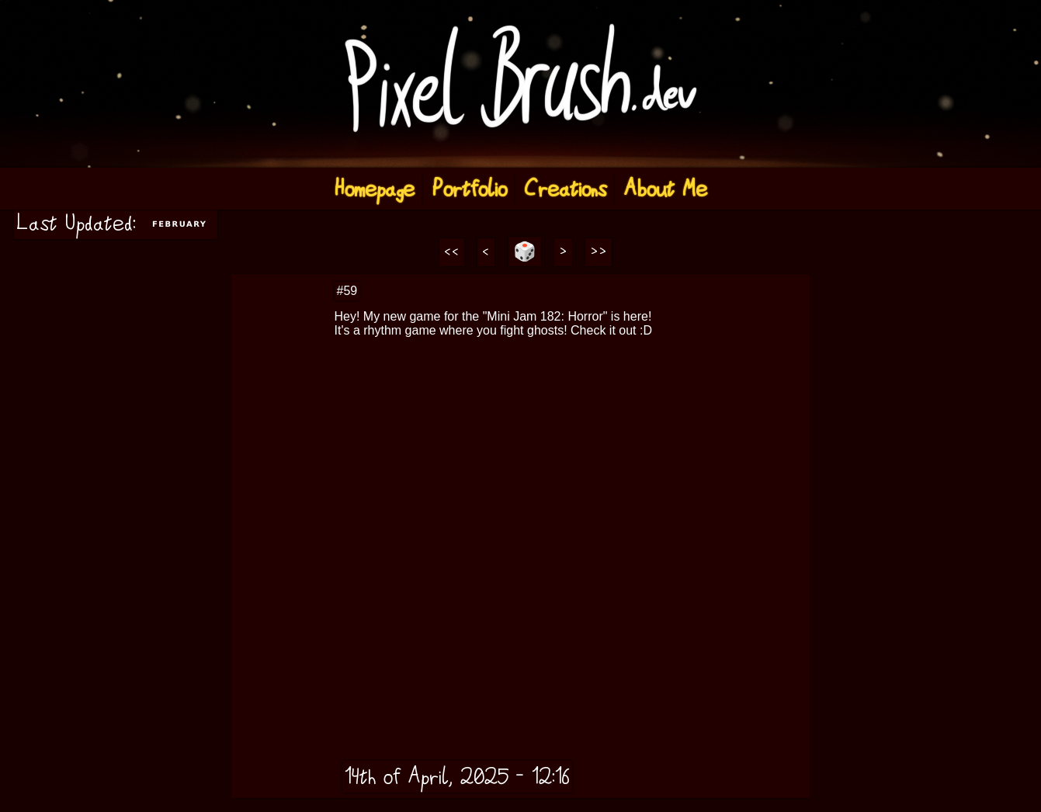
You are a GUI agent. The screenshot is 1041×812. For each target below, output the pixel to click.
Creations (565, 189)
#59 (347, 290)
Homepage (374, 189)
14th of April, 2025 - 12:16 (457, 776)
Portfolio (469, 189)
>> (598, 252)
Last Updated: (115, 223)
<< (452, 252)
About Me (665, 189)
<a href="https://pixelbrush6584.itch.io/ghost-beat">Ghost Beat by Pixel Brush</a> (550, 418)
